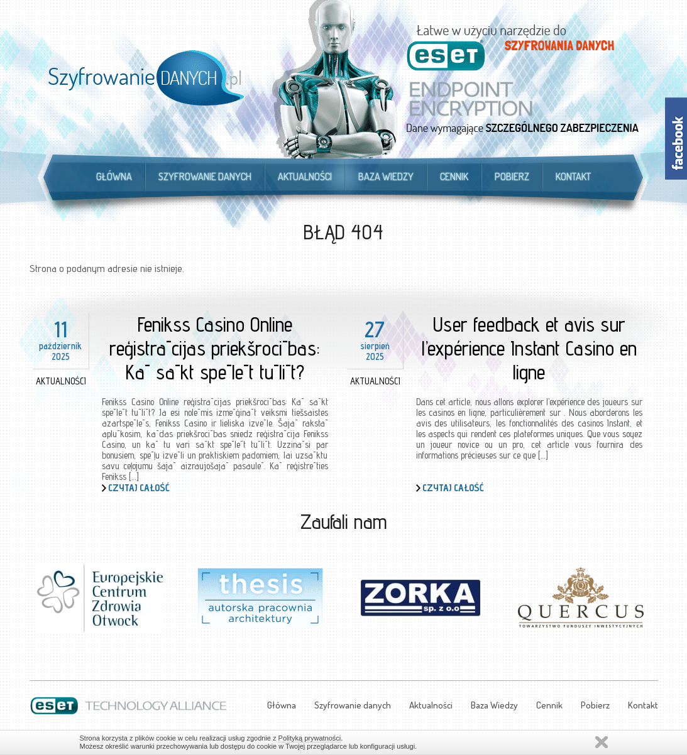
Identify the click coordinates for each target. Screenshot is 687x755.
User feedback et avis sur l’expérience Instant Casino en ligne (529, 348)
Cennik (454, 176)
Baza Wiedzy (386, 176)
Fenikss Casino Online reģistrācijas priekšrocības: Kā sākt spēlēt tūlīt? (214, 348)
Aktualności (305, 176)
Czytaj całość (139, 488)
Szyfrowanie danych (204, 176)
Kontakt (573, 176)
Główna (114, 176)
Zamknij (601, 742)
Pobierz (512, 176)
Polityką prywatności (309, 738)
